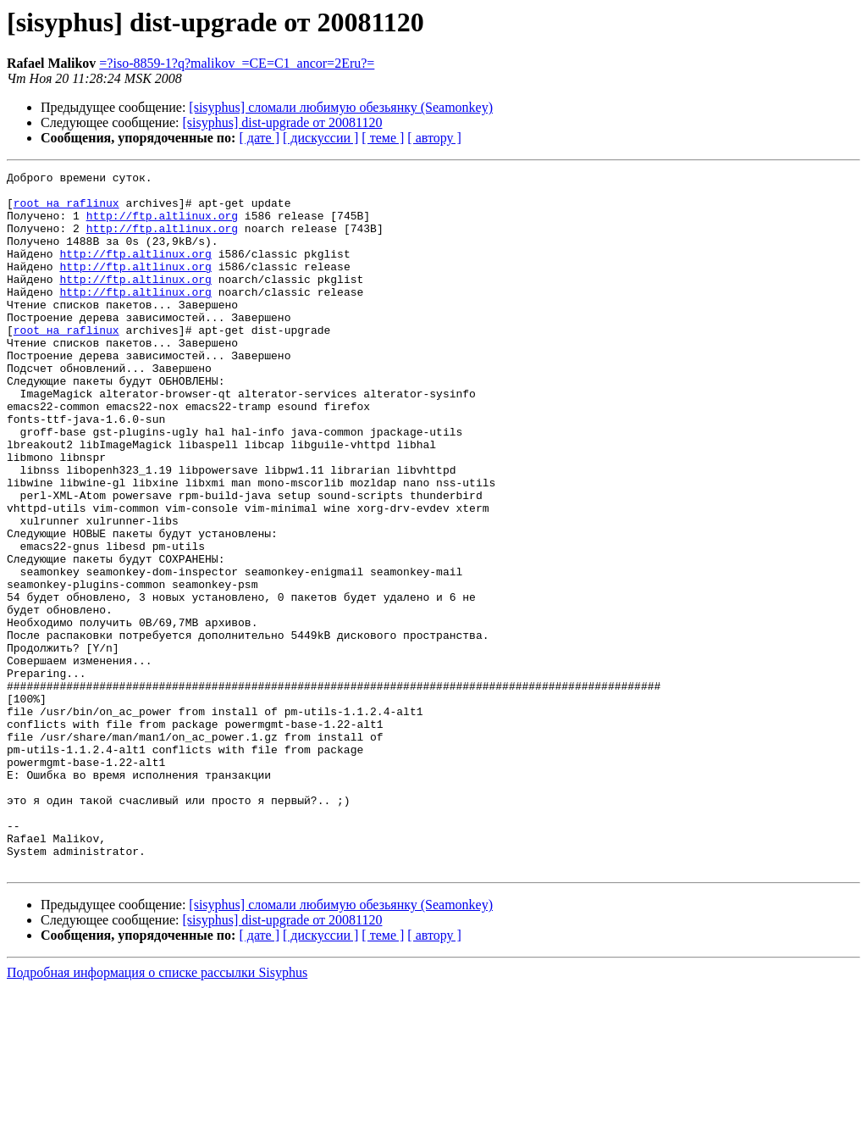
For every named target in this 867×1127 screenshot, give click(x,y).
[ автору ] (434, 137)
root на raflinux (66, 210)
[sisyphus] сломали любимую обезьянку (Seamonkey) (341, 107)
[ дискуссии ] (320, 137)
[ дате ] (259, 137)
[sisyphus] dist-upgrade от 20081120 (283, 122)
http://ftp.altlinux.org (162, 225)
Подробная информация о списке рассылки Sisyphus (157, 1112)
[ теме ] (383, 137)
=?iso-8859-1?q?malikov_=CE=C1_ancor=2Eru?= (236, 63)
